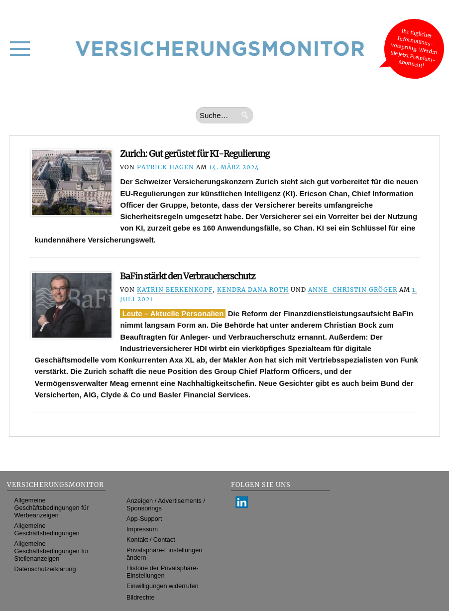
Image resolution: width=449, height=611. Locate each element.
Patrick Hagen (165, 167)
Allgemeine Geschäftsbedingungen (47, 529)
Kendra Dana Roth (253, 289)
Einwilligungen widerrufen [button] (162, 586)
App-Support (144, 518)
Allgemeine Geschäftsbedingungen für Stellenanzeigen (51, 551)
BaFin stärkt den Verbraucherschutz (187, 276)
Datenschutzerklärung (45, 569)
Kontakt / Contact (150, 539)
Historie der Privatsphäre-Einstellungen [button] (162, 571)
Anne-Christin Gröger (352, 289)
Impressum (142, 529)
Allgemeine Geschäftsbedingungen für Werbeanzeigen (51, 507)
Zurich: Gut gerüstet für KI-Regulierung (194, 153)
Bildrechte (140, 597)
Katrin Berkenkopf (175, 289)
